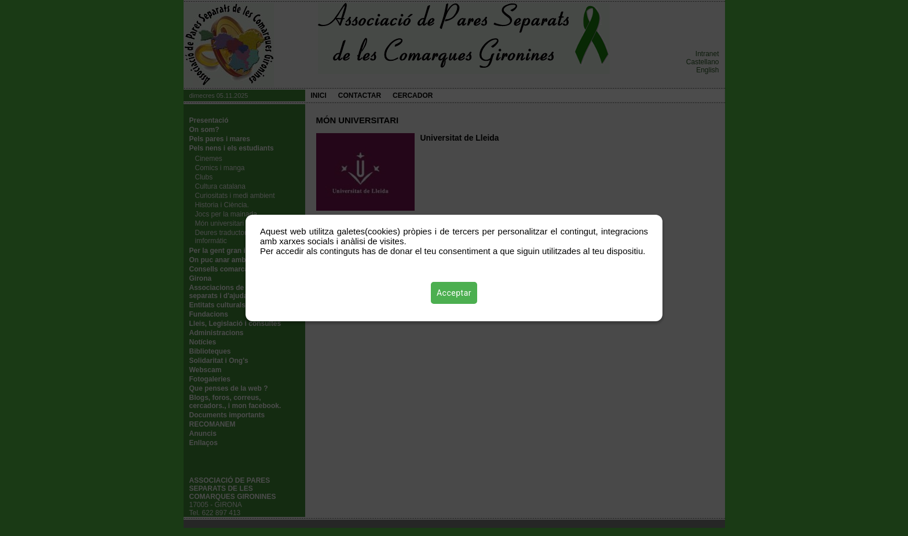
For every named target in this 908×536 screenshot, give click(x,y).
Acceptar (454, 293)
